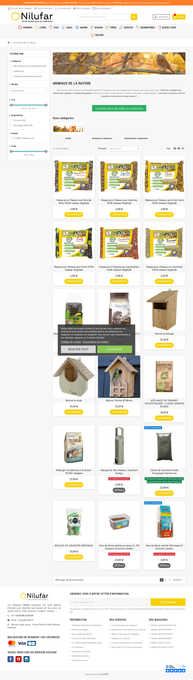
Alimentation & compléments (30, 65)
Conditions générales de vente (87, 643)
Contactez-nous (80, 661)
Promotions (77, 647)
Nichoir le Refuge (164, 334)
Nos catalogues (103, 8)
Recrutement (64, 8)
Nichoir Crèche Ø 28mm (119, 400)
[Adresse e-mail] (110, 602)
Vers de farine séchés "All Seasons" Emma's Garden (164, 547)
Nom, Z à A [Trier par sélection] (115, 148)
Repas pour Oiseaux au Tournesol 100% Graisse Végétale (164, 268)
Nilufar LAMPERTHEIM (161, 630)
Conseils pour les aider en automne (119, 108)
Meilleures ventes (80, 656)
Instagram (27, 660)
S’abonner (168, 602)
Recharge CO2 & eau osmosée (126, 647)
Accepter (114, 349)
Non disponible (23, 125)
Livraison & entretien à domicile (126, 643)
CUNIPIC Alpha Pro (24, 138)
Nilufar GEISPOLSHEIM (162, 634)
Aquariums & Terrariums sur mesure (128, 630)
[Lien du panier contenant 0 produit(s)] (178, 16)
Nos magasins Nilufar (82, 634)
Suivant (178, 580)
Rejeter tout (78, 349)
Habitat (19, 71)
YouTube (19, 660)
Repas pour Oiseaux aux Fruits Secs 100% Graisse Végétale (164, 202)
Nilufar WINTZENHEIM (161, 639)
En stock (20, 120)
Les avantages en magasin (124, 626)
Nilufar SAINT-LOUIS (160, 643)
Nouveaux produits (81, 652)
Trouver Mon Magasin (21, 8)
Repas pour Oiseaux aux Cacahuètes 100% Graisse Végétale (119, 268)
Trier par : (102, 148)
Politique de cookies (71, 341)
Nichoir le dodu (74, 400)
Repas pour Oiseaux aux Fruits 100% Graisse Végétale (74, 268)
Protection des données (84, 639)
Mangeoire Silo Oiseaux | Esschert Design (119, 472)
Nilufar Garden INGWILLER (163, 626)
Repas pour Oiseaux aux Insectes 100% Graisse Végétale (119, 202)
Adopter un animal (120, 639)
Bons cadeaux (83, 8)
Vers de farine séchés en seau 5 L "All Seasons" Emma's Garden (119, 547)
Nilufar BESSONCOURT (162, 647)
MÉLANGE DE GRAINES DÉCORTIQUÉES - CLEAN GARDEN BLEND (164, 403)
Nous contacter (45, 8)
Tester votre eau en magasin (125, 634)
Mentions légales (80, 630)
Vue (168, 148)
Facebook (11, 660)
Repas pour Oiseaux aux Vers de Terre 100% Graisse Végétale (73, 202)
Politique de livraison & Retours (87, 626)
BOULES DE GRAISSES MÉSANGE (74, 546)
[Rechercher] (106, 17)
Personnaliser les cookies (95, 341)
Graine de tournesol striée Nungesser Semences (164, 472)
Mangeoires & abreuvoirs (28, 76)
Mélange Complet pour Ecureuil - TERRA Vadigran (74, 472)
